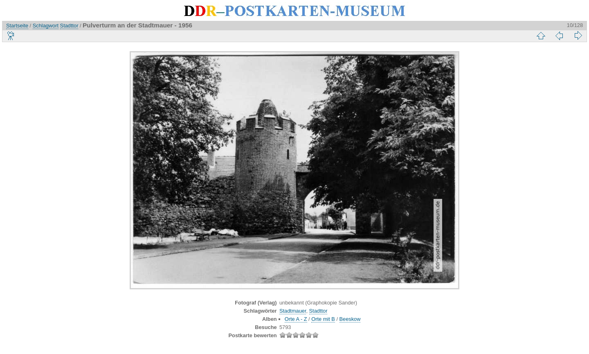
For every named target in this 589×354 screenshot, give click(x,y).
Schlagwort (45, 26)
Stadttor (69, 26)
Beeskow (350, 319)
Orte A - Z (296, 319)
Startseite (17, 26)
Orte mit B (323, 319)
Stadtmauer (292, 311)
